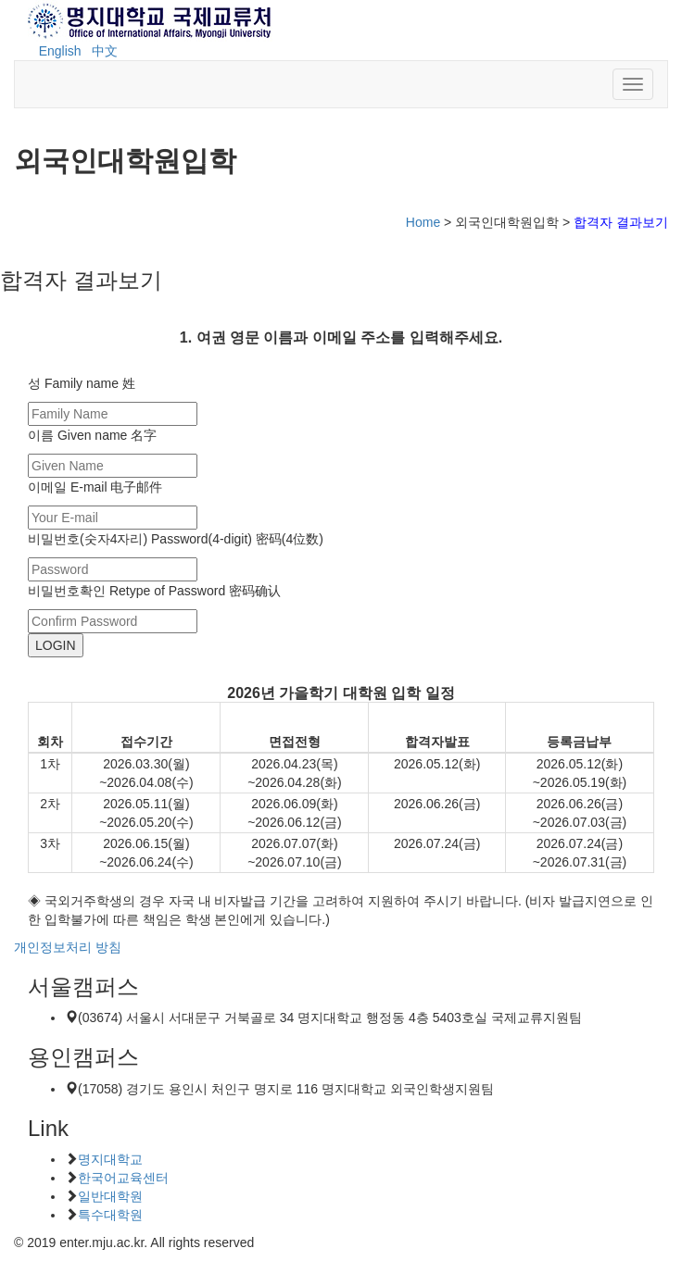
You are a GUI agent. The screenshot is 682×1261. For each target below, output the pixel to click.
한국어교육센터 (123, 1177)
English (60, 51)
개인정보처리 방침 (67, 947)
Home (423, 222)
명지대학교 (110, 1159)
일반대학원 (110, 1196)
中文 (105, 51)
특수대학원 (110, 1214)
